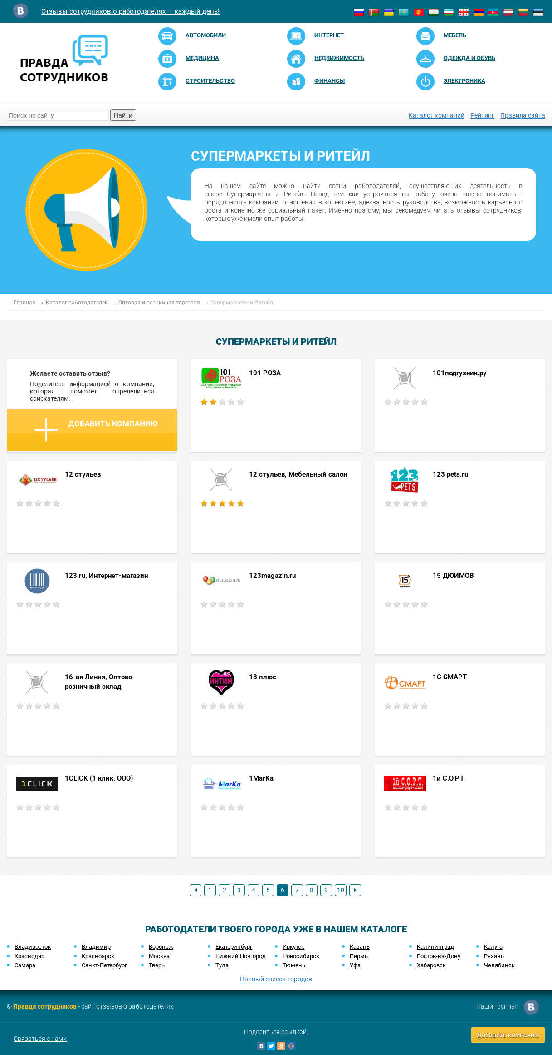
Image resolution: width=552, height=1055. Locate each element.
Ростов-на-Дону (438, 956)
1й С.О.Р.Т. (449, 778)
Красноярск (98, 956)
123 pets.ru (450, 474)
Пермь (359, 956)
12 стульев (83, 474)
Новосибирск (301, 956)
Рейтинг (482, 115)
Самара (25, 965)
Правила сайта (522, 115)
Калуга (493, 946)
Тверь (157, 965)
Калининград (435, 946)
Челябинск (499, 965)
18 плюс (262, 677)
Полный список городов (276, 979)
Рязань (494, 956)
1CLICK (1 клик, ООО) (99, 778)
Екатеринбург (233, 946)
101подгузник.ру (460, 373)
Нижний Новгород (240, 956)
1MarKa (261, 778)
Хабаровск (431, 965)
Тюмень (294, 965)
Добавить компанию (96, 430)
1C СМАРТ (450, 677)
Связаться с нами (40, 1038)
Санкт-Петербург (104, 965)
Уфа (355, 965)
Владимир (96, 946)
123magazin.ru (272, 576)
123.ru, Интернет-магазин (106, 576)
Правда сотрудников (45, 1006)
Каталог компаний (436, 115)
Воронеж (161, 946)
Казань (360, 946)
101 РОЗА (265, 373)
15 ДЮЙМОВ (453, 576)
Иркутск (293, 946)
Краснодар (29, 956)
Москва (159, 956)
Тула (222, 965)
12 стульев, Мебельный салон (298, 474)
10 (340, 890)
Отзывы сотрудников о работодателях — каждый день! (130, 11)
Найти (123, 115)
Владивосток (33, 946)
